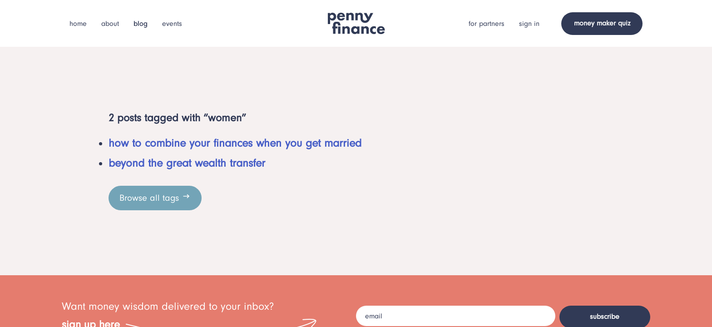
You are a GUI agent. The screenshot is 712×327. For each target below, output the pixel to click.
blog (141, 24)
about (110, 24)
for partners (486, 24)
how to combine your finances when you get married (235, 143)
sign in (529, 24)
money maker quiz (602, 23)
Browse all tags (155, 197)
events (172, 24)
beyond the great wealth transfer (187, 163)
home (78, 24)
